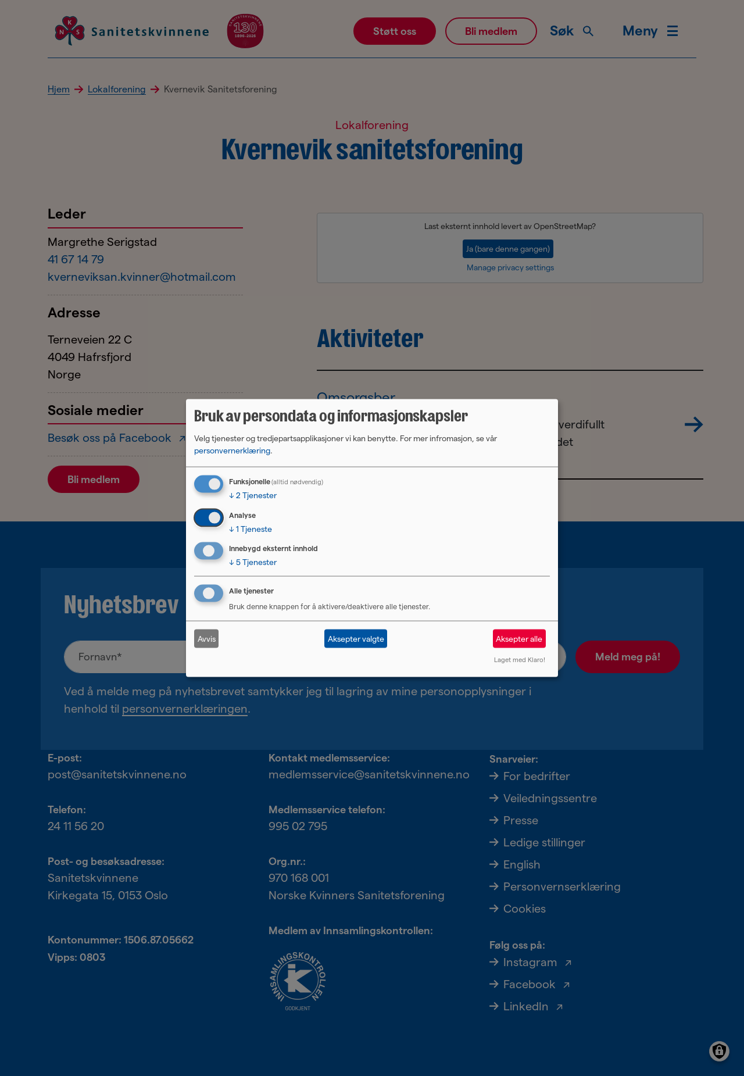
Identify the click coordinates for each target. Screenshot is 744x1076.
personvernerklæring (232, 450)
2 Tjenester (253, 495)
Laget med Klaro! (519, 659)
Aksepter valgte (356, 638)
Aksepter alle (519, 638)
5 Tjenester (253, 562)
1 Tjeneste (250, 528)
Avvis (207, 638)
